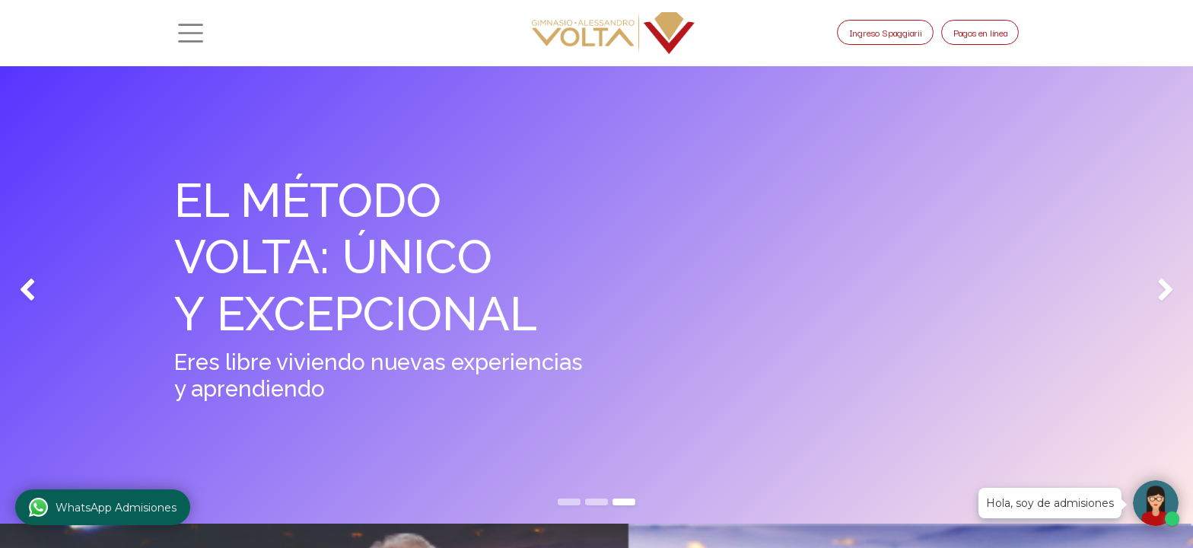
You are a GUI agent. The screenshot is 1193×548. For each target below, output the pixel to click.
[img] (47, 290)
